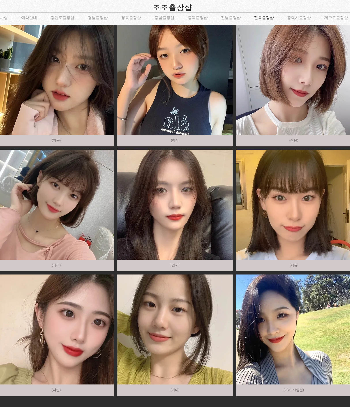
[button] (175, 85)
